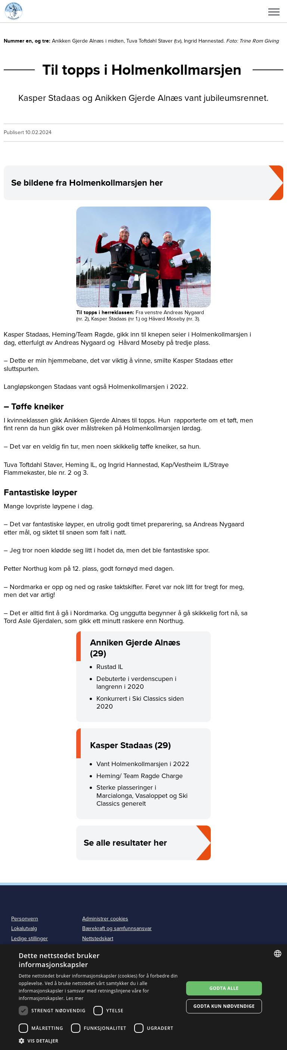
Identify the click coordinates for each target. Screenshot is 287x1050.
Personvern (24, 919)
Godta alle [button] (223, 988)
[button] (274, 11)
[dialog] (143, 997)
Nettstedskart (97, 938)
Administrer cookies (105, 919)
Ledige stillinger (29, 938)
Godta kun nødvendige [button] (223, 1006)
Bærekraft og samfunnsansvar (117, 928)
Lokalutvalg (24, 928)
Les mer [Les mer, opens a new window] (75, 998)
